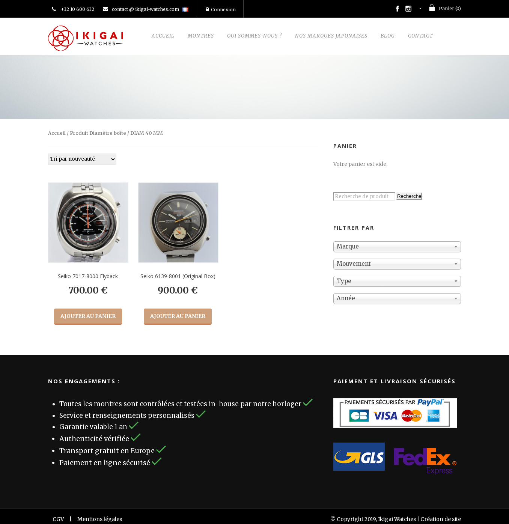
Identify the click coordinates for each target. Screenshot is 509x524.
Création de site (440, 519)
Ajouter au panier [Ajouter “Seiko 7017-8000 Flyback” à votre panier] (88, 316)
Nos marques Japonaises (331, 36)
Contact (420, 36)
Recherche (409, 196)
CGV (58, 519)
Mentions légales (99, 519)
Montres (201, 36)
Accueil (163, 36)
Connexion (221, 9)
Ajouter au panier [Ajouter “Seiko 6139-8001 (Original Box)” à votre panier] (177, 316)
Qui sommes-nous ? (254, 36)
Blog (388, 36)
